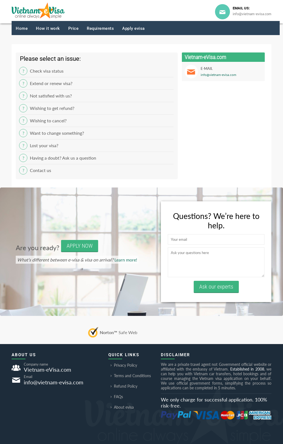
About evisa (121, 407)
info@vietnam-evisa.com (252, 14)
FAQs (115, 396)
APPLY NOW (80, 245)
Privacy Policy (122, 365)
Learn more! (125, 259)
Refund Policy (122, 386)
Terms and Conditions (129, 375)
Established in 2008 (247, 369)
